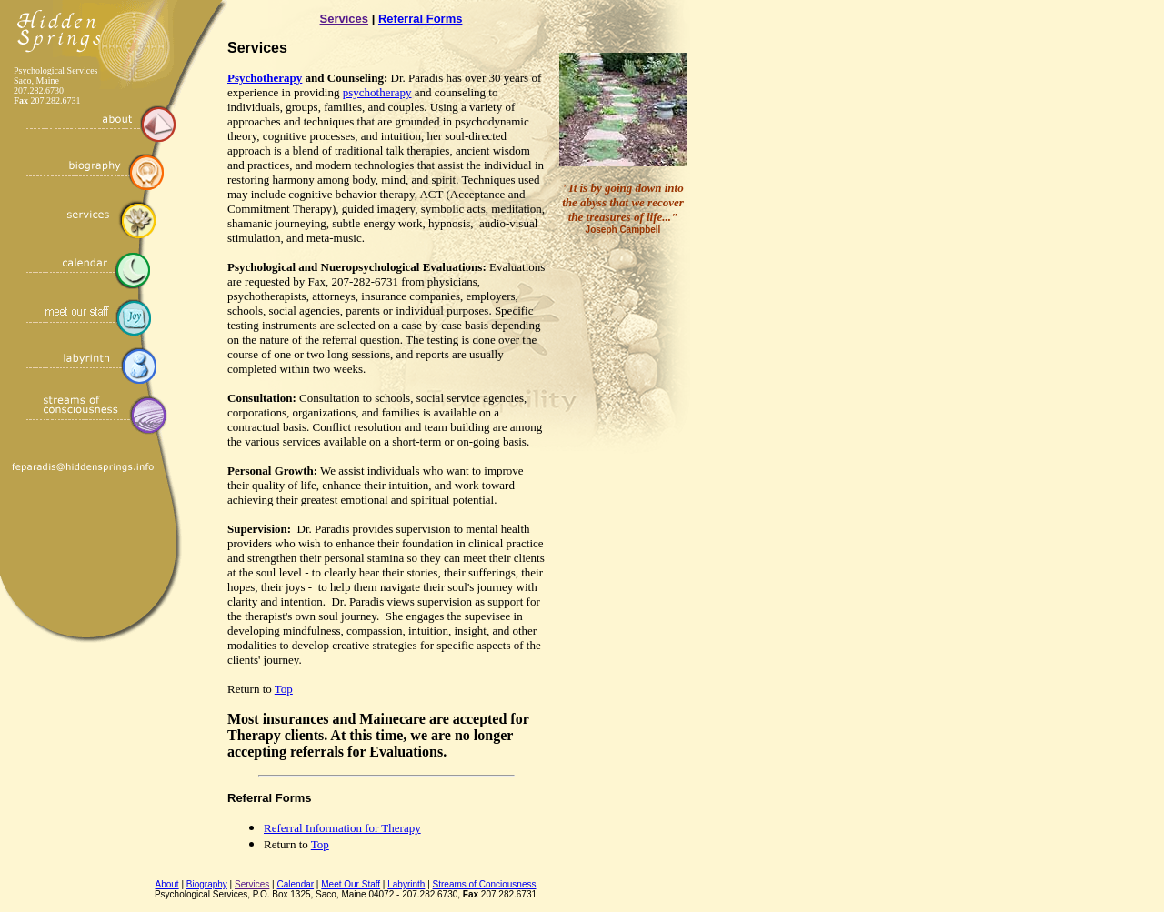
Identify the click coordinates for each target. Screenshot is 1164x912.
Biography (206, 884)
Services (344, 18)
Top (284, 689)
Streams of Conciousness (485, 884)
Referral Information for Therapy (342, 828)
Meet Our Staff (350, 884)
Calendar (296, 884)
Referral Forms (420, 18)
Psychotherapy (264, 78)
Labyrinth (406, 884)
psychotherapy (377, 92)
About (167, 884)
